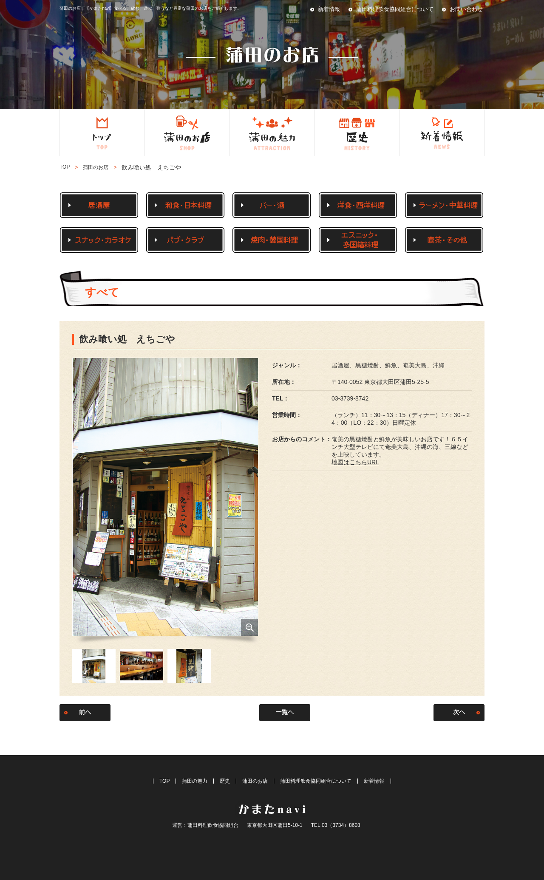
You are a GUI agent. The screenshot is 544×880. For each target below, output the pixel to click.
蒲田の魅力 (194, 781)
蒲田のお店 (255, 781)
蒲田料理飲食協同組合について (395, 9)
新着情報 (329, 9)
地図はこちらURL (355, 462)
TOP (65, 167)
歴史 (225, 781)
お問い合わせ (466, 9)
